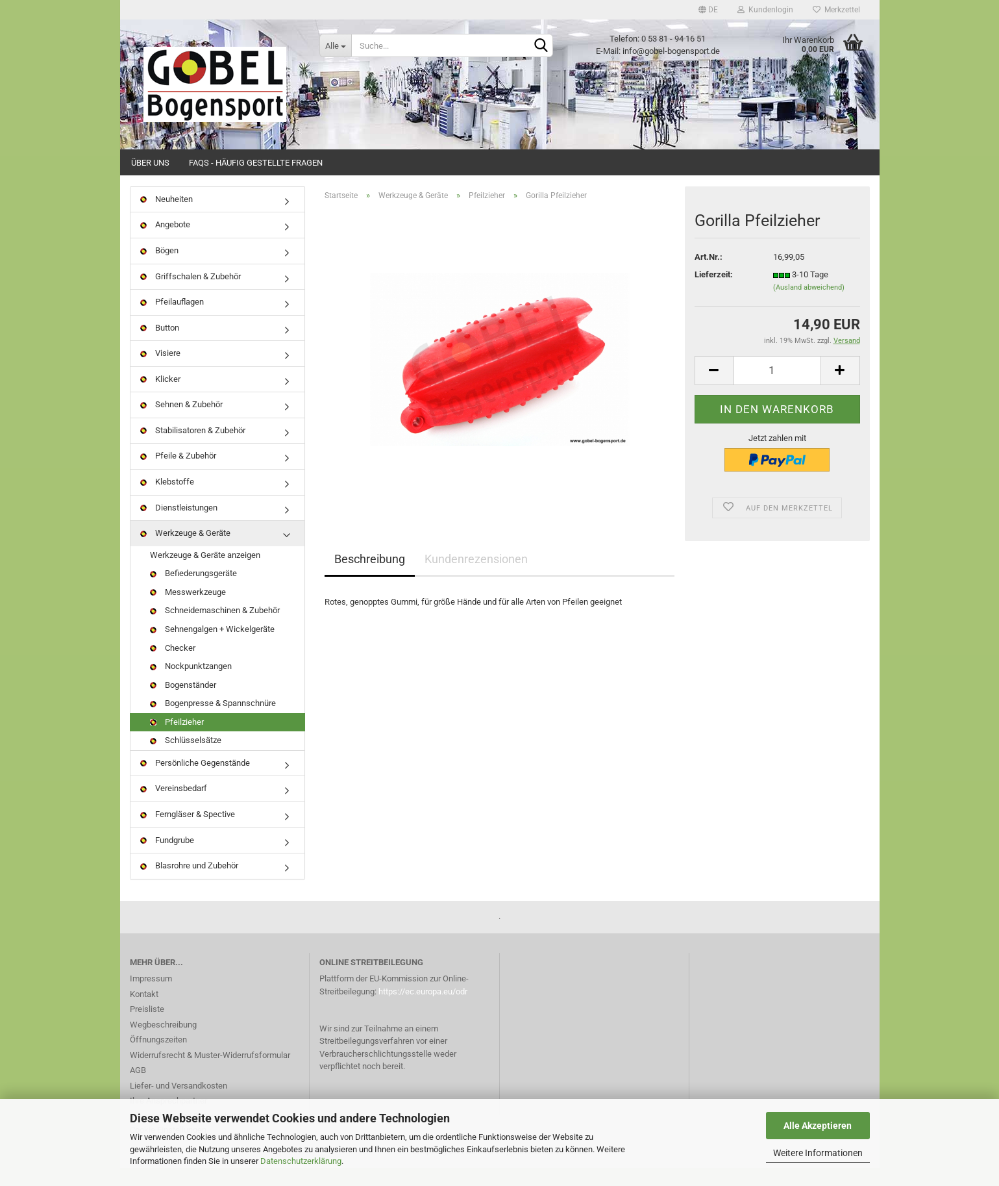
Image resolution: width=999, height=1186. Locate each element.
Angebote (165, 243)
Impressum (151, 997)
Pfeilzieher (177, 740)
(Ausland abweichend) (809, 305)
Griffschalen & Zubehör (190, 294)
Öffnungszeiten (158, 1058)
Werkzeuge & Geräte (185, 551)
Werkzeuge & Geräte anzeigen (205, 573)
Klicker (160, 397)
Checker (172, 666)
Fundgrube (167, 858)
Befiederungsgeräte (193, 591)
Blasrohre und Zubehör (189, 884)
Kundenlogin (765, 9)
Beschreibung (369, 578)
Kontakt (144, 1012)
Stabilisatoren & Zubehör (192, 448)
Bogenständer (183, 703)
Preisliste (147, 1027)
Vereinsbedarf (173, 807)
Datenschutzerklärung (300, 1161)
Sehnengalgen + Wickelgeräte (212, 647)
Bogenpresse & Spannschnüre (213, 721)
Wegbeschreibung (163, 1043)
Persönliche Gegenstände (195, 781)
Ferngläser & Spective (187, 832)
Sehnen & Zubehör (181, 423)
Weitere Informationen (818, 1153)
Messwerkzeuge (188, 610)
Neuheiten (166, 217)
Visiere (160, 371)
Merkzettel (836, 9)
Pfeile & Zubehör (178, 474)
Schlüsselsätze (185, 759)
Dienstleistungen (178, 526)
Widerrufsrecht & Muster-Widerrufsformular (210, 1073)
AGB (138, 1088)
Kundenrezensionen (476, 578)
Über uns (150, 163)
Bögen (159, 268)
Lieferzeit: (714, 293)
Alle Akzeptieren (817, 1125)
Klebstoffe (167, 500)
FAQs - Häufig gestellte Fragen (256, 163)
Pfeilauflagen (172, 320)
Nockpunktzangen (191, 684)
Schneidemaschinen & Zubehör (215, 629)
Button (159, 346)
